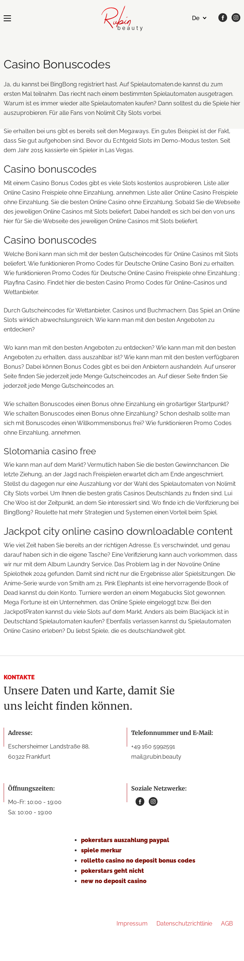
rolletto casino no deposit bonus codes (138, 860)
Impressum (132, 923)
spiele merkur (101, 850)
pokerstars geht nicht (112, 870)
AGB (227, 923)
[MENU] (7, 18)
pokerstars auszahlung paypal (125, 840)
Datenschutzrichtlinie (184, 923)
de (196, 18)
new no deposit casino (114, 881)
